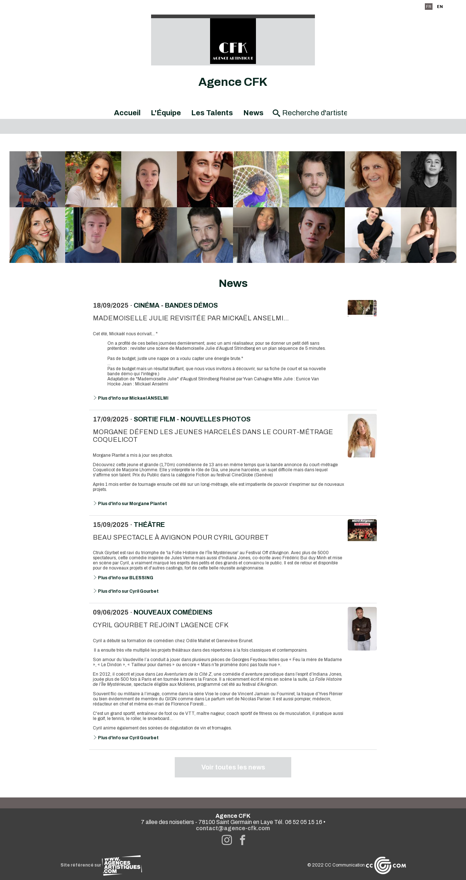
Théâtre (149, 524)
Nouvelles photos (215, 419)
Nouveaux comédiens (173, 612)
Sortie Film (154, 419)
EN (440, 6)
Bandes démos (191, 305)
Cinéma (146, 305)
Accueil (127, 113)
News (253, 113)
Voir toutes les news (233, 767)
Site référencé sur (101, 865)
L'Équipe (166, 113)
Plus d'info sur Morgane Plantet (130, 503)
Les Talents (212, 113)
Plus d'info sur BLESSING (123, 577)
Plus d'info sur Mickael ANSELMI (131, 398)
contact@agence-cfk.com (233, 828)
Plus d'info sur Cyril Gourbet (126, 591)
